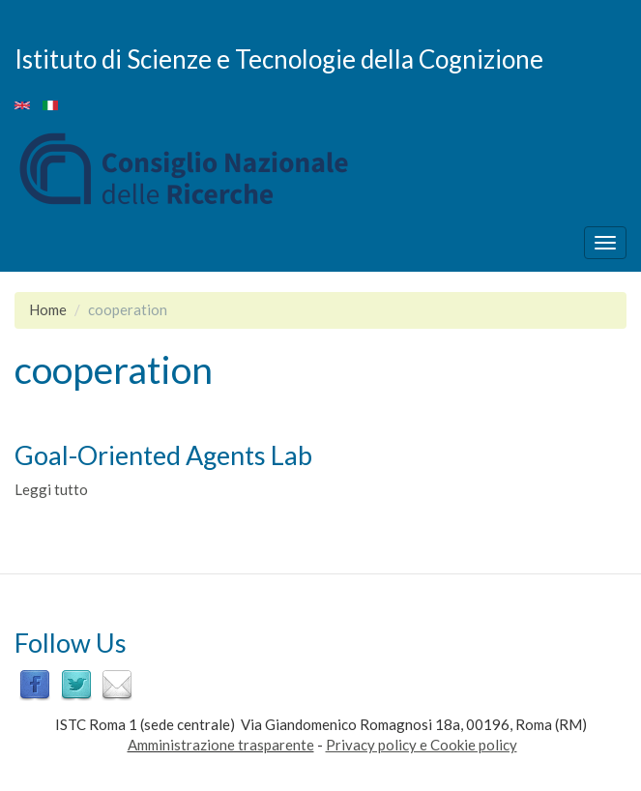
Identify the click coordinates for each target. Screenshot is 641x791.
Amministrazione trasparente (221, 744)
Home (48, 309)
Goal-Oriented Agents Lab (163, 455)
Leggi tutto (51, 489)
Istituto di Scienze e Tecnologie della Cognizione (279, 58)
